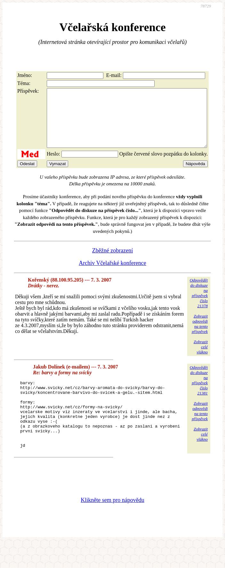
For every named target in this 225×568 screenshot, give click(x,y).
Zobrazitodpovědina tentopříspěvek (200, 335)
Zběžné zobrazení (112, 262)
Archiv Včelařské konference (112, 274)
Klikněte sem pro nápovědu (112, 525)
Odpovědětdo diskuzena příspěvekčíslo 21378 (199, 304)
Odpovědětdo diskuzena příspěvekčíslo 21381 (199, 392)
